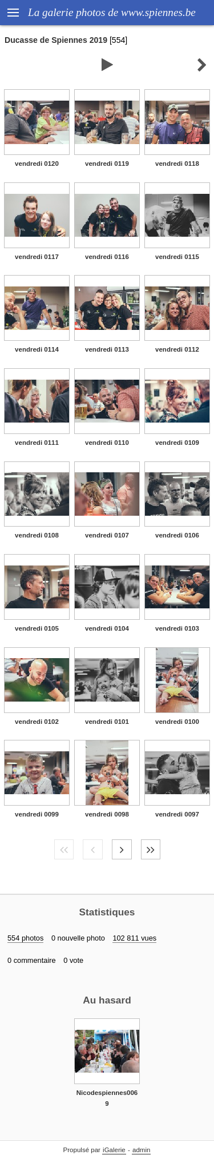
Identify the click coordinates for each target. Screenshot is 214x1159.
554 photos (25, 938)
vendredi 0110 (107, 442)
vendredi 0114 (37, 349)
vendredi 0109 (177, 442)
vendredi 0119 (107, 163)
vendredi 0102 (37, 721)
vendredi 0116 (107, 256)
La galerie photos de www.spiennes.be (112, 12)
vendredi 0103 (177, 628)
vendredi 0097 (177, 814)
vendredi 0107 (107, 535)
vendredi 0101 (107, 721)
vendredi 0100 (177, 721)
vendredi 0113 (107, 349)
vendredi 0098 (107, 814)
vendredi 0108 (37, 535)
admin (141, 1149)
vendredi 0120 (37, 163)
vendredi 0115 (177, 256)
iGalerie (114, 1149)
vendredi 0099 (37, 814)
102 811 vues (134, 938)
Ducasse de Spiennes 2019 (56, 40)
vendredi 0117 (37, 256)
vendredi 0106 (177, 535)
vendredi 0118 (177, 163)
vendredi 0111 (37, 442)
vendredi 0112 (177, 349)
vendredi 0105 (37, 628)
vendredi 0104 (107, 628)
